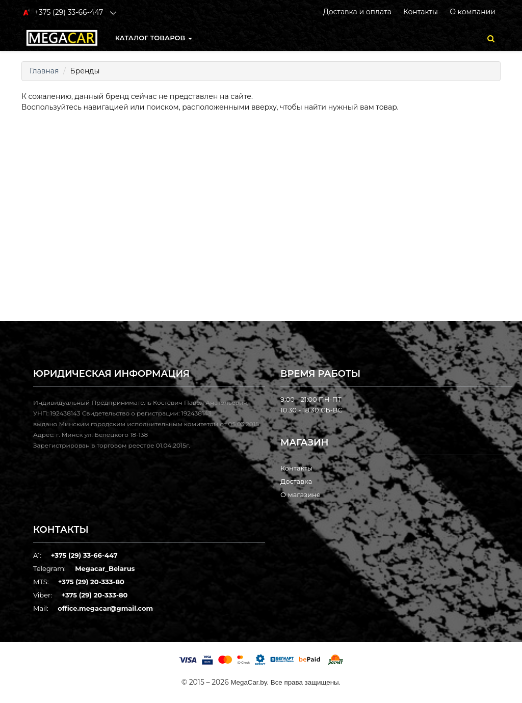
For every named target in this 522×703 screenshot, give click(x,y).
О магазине (300, 494)
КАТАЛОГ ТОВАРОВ (153, 38)
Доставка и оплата (357, 11)
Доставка (296, 481)
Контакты (420, 11)
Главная (44, 70)
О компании (472, 11)
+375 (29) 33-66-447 (84, 555)
